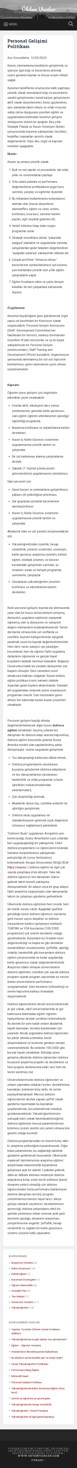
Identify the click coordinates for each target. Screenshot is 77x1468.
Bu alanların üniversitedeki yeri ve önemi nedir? (37, 1357)
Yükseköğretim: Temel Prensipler (29, 1410)
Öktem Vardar (38, 9)
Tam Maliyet (18, 1296)
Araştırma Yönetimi (22, 1262)
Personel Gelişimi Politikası (27, 43)
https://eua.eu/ (17, 867)
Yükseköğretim (19, 1307)
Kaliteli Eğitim (18, 1273)
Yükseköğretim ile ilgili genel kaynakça (32, 1416)
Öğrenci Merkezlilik (22, 1285)
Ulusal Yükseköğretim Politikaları (29, 1363)
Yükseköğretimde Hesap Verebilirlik (31, 1404)
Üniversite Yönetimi (22, 1302)
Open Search (70, 24)
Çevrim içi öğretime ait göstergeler (30, 1398)
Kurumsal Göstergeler (23, 1279)
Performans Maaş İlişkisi (25, 1369)
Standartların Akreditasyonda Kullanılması (34, 1351)
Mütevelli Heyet (19, 1376)
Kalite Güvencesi (20, 1268)
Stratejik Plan (18, 1290)
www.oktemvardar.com (38, 1455)
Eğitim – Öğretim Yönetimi (26, 1345)
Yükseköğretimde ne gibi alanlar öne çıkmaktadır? (39, 1339)
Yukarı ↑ (38, 1460)
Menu (13, 24)
